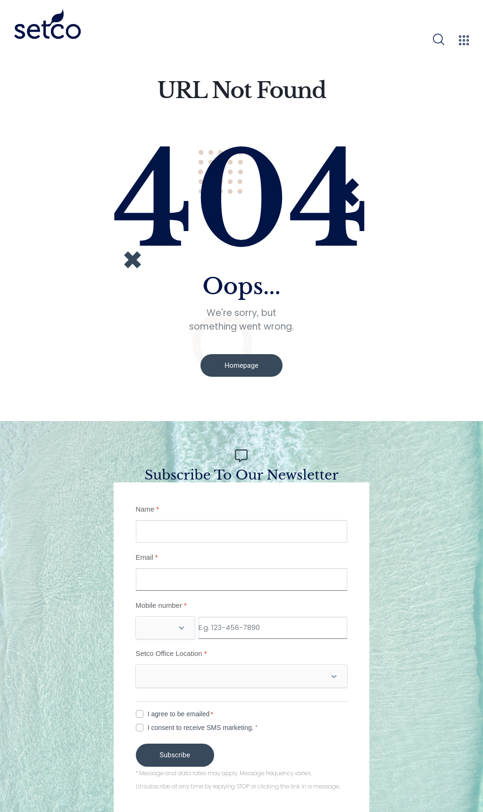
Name (147, 507)
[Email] (242, 577)
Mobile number (161, 603)
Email (147, 555)
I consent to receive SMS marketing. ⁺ (203, 725)
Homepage (241, 365)
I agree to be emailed (179, 712)
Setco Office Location (171, 651)
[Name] (242, 529)
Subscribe (177, 753)
